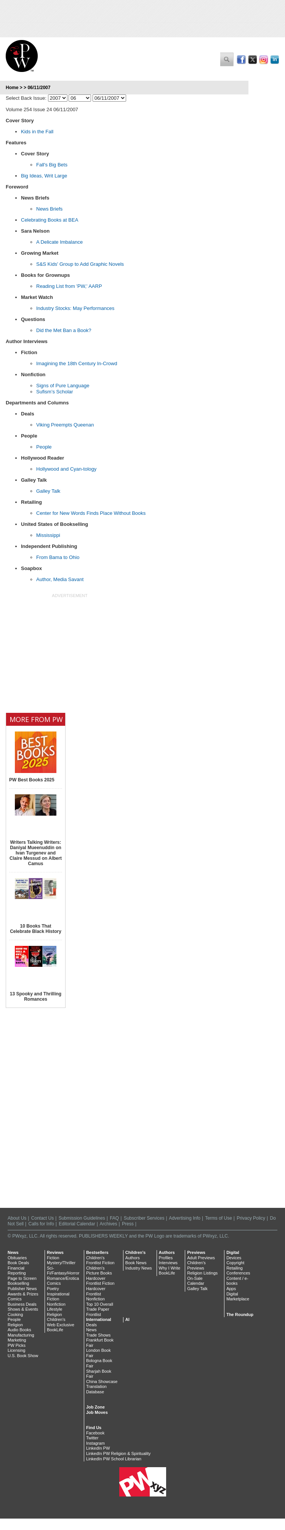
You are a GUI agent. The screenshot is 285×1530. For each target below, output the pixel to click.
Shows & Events (23, 1309)
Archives (108, 1224)
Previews (196, 1252)
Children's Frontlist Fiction (100, 1260)
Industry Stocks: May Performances (75, 308)
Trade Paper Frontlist (97, 1312)
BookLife (55, 1329)
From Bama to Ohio (57, 557)
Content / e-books (237, 1281)
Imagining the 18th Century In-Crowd (76, 363)
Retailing (234, 1268)
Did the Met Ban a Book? (63, 330)
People (43, 447)
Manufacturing (21, 1335)
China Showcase (102, 1381)
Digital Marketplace (237, 1297)
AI (127, 1319)
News (13, 1252)
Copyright (235, 1262)
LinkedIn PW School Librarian (113, 1459)
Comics (15, 1299)
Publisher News (22, 1288)
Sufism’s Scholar (54, 391)
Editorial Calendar (77, 1224)
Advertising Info (184, 1218)
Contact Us (42, 1218)
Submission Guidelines (82, 1218)
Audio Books (19, 1329)
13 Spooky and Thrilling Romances (35, 996)
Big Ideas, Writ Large (44, 176)
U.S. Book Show (23, 1355)
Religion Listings (202, 1273)
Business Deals (22, 1304)
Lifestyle (54, 1309)
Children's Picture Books (99, 1271)
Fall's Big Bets (51, 165)
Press (128, 1224)
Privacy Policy (251, 1218)
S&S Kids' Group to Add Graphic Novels (80, 264)
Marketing (17, 1340)
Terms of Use (218, 1218)
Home (12, 87)
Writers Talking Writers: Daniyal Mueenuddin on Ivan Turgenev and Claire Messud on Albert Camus (36, 853)
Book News (136, 1262)
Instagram (95, 1443)
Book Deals (18, 1262)
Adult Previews (201, 1257)
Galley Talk (48, 491)
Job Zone (95, 1407)
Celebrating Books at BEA (49, 220)
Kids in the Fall (37, 131)
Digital (232, 1252)
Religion (15, 1324)
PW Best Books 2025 (31, 780)
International (98, 1319)
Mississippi (48, 535)
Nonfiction (56, 1304)
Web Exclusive (60, 1324)
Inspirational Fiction (58, 1297)
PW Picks (17, 1345)
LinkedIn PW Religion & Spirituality (118, 1453)
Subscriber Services (144, 1218)
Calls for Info (41, 1224)
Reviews (55, 1252)
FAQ (114, 1218)
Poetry (53, 1288)
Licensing (16, 1350)
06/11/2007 (38, 87)
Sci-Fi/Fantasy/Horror (63, 1271)
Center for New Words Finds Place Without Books (91, 513)
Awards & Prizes (23, 1294)
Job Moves (97, 1412)
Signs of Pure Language (63, 385)
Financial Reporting (17, 1271)
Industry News (138, 1268)
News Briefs (49, 209)
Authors (132, 1257)
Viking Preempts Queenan (65, 425)
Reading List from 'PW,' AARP (69, 286)
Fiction (53, 1257)
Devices (233, 1257)
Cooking (15, 1314)
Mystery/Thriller (61, 1262)
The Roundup (239, 1314)
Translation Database (96, 1389)
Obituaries (17, 1257)
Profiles (166, 1257)
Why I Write (170, 1268)
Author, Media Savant (59, 579)
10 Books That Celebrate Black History (35, 928)
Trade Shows (98, 1335)
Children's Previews (196, 1265)
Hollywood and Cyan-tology (66, 469)
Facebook (95, 1433)
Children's (56, 1319)
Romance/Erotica (63, 1278)
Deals (91, 1324)
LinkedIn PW (98, 1448)
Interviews (168, 1262)
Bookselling (18, 1283)
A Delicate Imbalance (59, 242)
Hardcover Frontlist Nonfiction (96, 1293)
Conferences (238, 1273)
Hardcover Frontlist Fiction (100, 1281)
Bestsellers (97, 1252)
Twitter (92, 1438)
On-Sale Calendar (195, 1281)
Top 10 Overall (99, 1304)
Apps (231, 1288)
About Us (17, 1218)
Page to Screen (22, 1278)
